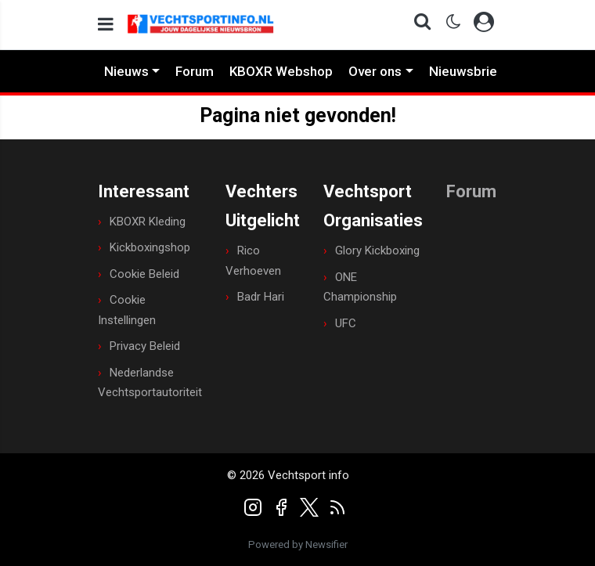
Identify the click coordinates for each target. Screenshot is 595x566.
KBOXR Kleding (148, 222)
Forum (194, 71)
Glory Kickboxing (377, 250)
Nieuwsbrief (466, 71)
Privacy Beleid (145, 346)
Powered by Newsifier (298, 544)
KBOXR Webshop (281, 71)
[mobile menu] (106, 24)
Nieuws (126, 71)
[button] (418, 25)
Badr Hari (260, 297)
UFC (345, 323)
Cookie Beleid (144, 274)
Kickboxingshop (150, 247)
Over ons (375, 71)
